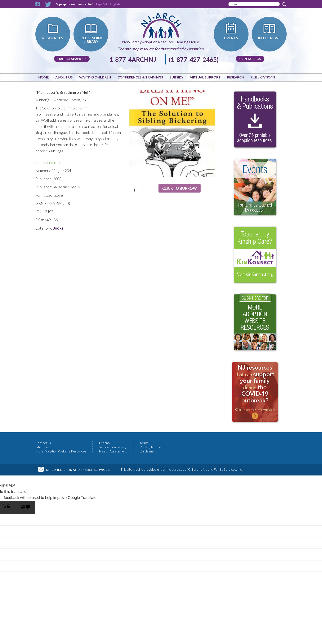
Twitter (48, 4)
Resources (52, 38)
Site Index (42, 447)
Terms (144, 443)
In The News (269, 38)
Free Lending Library (91, 40)
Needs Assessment (113, 451)
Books (58, 228)
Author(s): (43, 100)
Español (101, 4)
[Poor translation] (25, 507)
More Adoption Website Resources (60, 451)
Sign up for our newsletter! (74, 4)
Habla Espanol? (71, 59)
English (115, 4)
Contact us (250, 59)
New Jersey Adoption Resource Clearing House (161, 42)
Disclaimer (147, 451)
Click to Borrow (179, 188)
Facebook (37, 4)
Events (231, 38)
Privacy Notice (150, 447)
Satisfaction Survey (112, 447)
